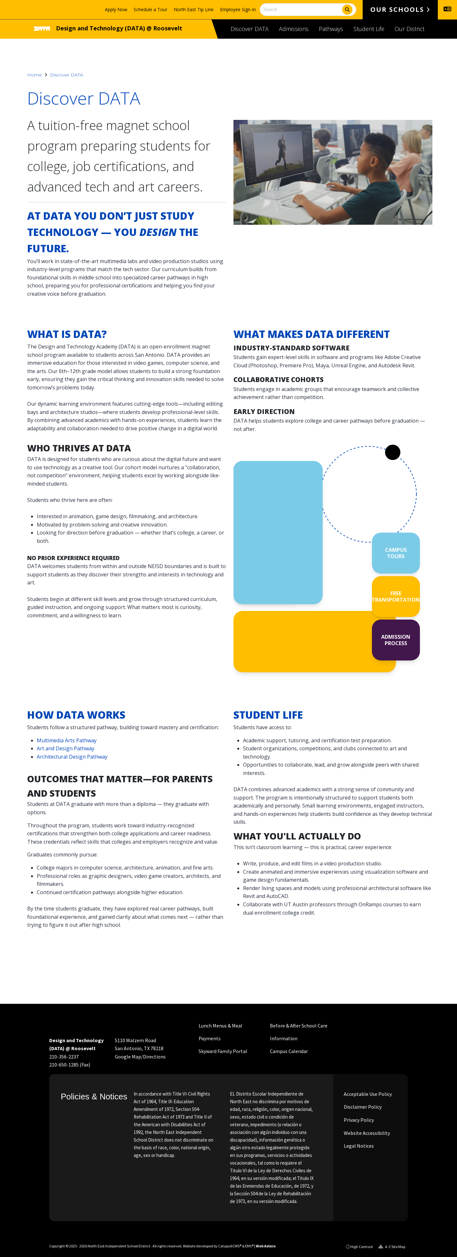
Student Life (368, 29)
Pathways (331, 29)
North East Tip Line (194, 9)
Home (34, 75)
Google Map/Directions (140, 1056)
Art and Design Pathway (65, 748)
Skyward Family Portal (223, 1051)
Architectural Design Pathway (72, 756)
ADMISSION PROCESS (395, 640)
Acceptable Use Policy (367, 1094)
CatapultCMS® (229, 1246)
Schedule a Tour (150, 9)
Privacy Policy (358, 1120)
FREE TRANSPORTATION (396, 596)
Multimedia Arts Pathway (67, 740)
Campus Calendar (289, 1051)
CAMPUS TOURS (396, 553)
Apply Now (116, 9)
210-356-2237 (64, 1056)
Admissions (294, 29)
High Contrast (362, 1246)
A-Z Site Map (392, 1246)
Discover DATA (250, 29)
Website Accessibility (366, 1133)
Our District (409, 29)
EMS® (249, 1246)
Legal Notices (358, 1146)
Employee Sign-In (238, 9)
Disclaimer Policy (362, 1107)
